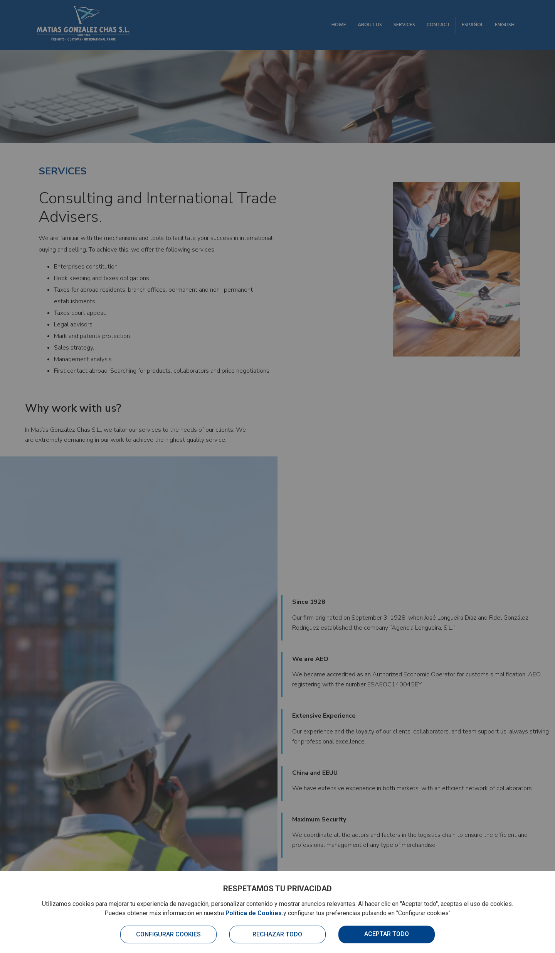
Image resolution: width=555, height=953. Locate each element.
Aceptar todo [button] (386, 934)
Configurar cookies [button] (168, 934)
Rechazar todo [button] (277, 934)
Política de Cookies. (254, 913)
